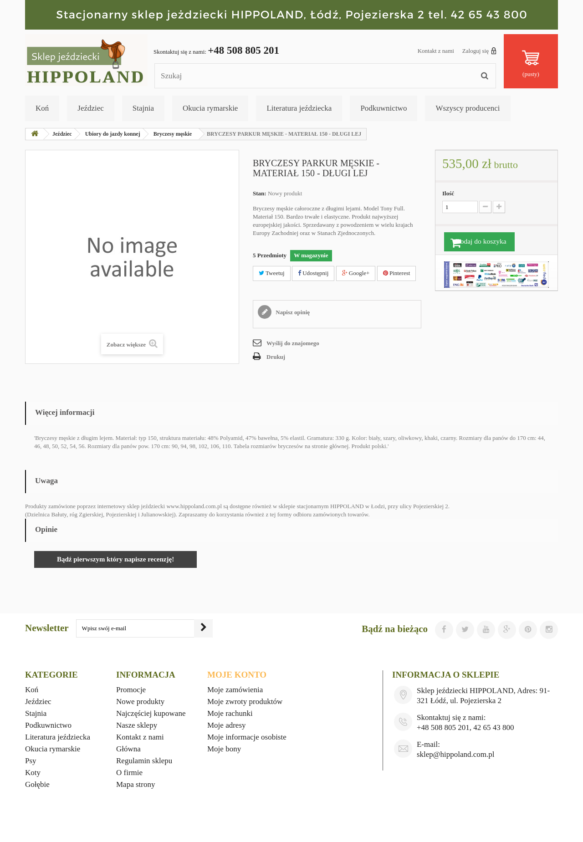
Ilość (448, 193)
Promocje (131, 689)
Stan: (259, 193)
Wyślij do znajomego (292, 343)
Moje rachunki (230, 713)
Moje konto (236, 674)
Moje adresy (226, 725)
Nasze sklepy (136, 725)
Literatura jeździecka (299, 108)
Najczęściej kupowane (150, 713)
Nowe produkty (140, 701)
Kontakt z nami (436, 50)
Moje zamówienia (235, 689)
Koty (33, 772)
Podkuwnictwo (383, 108)
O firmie (129, 772)
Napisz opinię (292, 312)
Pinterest (396, 273)
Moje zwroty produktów (244, 701)
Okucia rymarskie (210, 108)
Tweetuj (272, 273)
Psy (30, 760)
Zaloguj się (479, 50)
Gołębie (37, 784)
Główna (128, 749)
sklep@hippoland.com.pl (456, 754)
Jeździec (90, 108)
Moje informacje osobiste (246, 737)
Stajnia (143, 108)
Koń (42, 108)
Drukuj (275, 356)
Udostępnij (313, 273)
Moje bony (224, 749)
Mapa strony (135, 784)
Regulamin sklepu (144, 760)
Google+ (356, 273)
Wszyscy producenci (467, 108)
